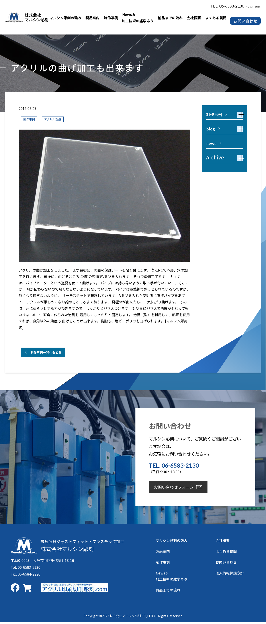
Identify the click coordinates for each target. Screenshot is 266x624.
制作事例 (30, 119)
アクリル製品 (57, 119)
